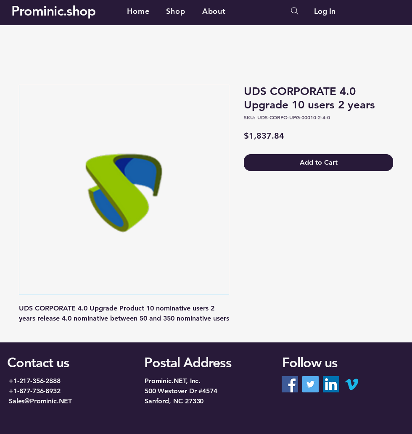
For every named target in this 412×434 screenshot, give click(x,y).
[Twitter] (310, 384)
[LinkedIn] (331, 384)
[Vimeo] (351, 384)
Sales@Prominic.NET (40, 401)
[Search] (295, 11)
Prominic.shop (53, 10)
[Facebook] (290, 384)
